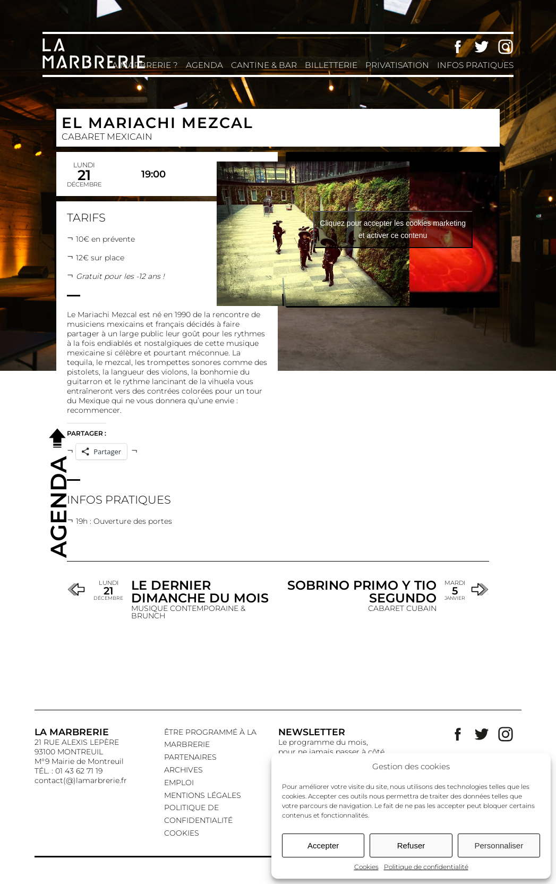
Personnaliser (498, 845)
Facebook (458, 47)
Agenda (204, 65)
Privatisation (397, 65)
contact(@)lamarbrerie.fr (81, 780)
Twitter (482, 47)
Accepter (323, 845)
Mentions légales (202, 795)
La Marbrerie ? (142, 65)
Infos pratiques (475, 65)
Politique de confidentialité (426, 867)
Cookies (366, 867)
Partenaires (190, 757)
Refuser (411, 845)
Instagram (506, 47)
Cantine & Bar (264, 65)
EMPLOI (179, 782)
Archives (183, 770)
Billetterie (331, 65)
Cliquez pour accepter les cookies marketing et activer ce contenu (393, 229)
